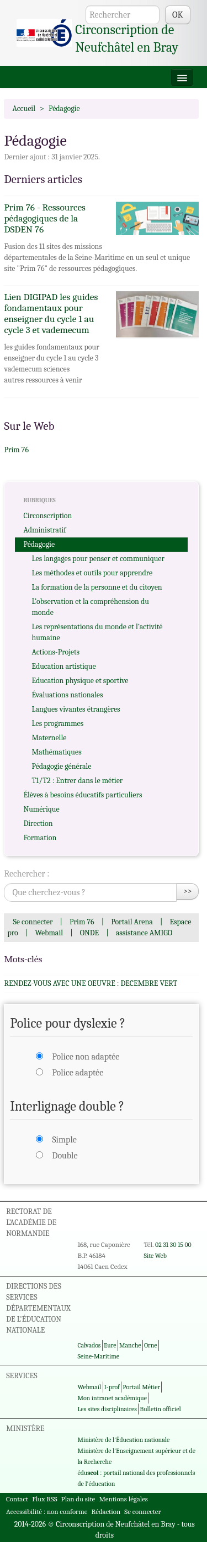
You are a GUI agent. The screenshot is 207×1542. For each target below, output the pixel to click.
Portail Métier (141, 1387)
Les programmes (57, 723)
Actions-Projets (55, 652)
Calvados (88, 1345)
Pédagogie (39, 544)
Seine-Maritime (98, 1356)
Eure (110, 1345)
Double (64, 1156)
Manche (130, 1345)
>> (187, 891)
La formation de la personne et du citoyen (96, 587)
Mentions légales (123, 1499)
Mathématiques (56, 752)
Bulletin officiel (160, 1409)
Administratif (44, 530)
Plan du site (78, 1499)
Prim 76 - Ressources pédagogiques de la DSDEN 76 (45, 218)
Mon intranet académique (112, 1398)
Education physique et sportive (79, 680)
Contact (17, 1499)
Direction (37, 823)
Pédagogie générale (61, 766)
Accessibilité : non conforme (46, 1511)
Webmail (49, 933)
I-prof (112, 1387)
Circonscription (47, 515)
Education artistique (63, 666)
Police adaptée (77, 1073)
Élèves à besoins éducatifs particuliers (82, 795)
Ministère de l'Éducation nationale (123, 1440)
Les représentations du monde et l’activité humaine (96, 632)
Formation (39, 837)
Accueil (23, 108)
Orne (150, 1345)
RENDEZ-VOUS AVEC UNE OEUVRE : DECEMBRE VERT (90, 983)
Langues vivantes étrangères (75, 709)
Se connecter (32, 922)
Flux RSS (44, 1499)
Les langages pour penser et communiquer (97, 558)
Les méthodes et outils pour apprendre (91, 573)
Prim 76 (16, 449)
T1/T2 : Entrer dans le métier (77, 780)
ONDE (89, 933)
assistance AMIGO (144, 933)
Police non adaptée (85, 1057)
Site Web (155, 1256)
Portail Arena (132, 922)
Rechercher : (26, 874)
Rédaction (106, 1511)
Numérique (41, 809)
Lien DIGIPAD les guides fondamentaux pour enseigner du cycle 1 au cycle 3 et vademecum (51, 313)
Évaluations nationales (67, 695)
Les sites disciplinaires (106, 1409)
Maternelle (48, 737)
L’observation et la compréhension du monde (89, 607)
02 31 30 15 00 (173, 1245)
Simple (64, 1140)
